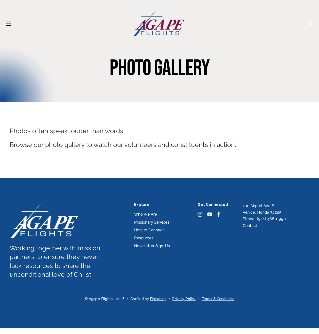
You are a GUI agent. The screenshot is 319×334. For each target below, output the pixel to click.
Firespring (157, 305)
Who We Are (145, 220)
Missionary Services (151, 228)
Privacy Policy (183, 305)
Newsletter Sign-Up (152, 252)
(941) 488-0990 (271, 225)
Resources (143, 244)
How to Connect (149, 236)
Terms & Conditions (219, 305)
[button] (11, 27)
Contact (250, 232)
